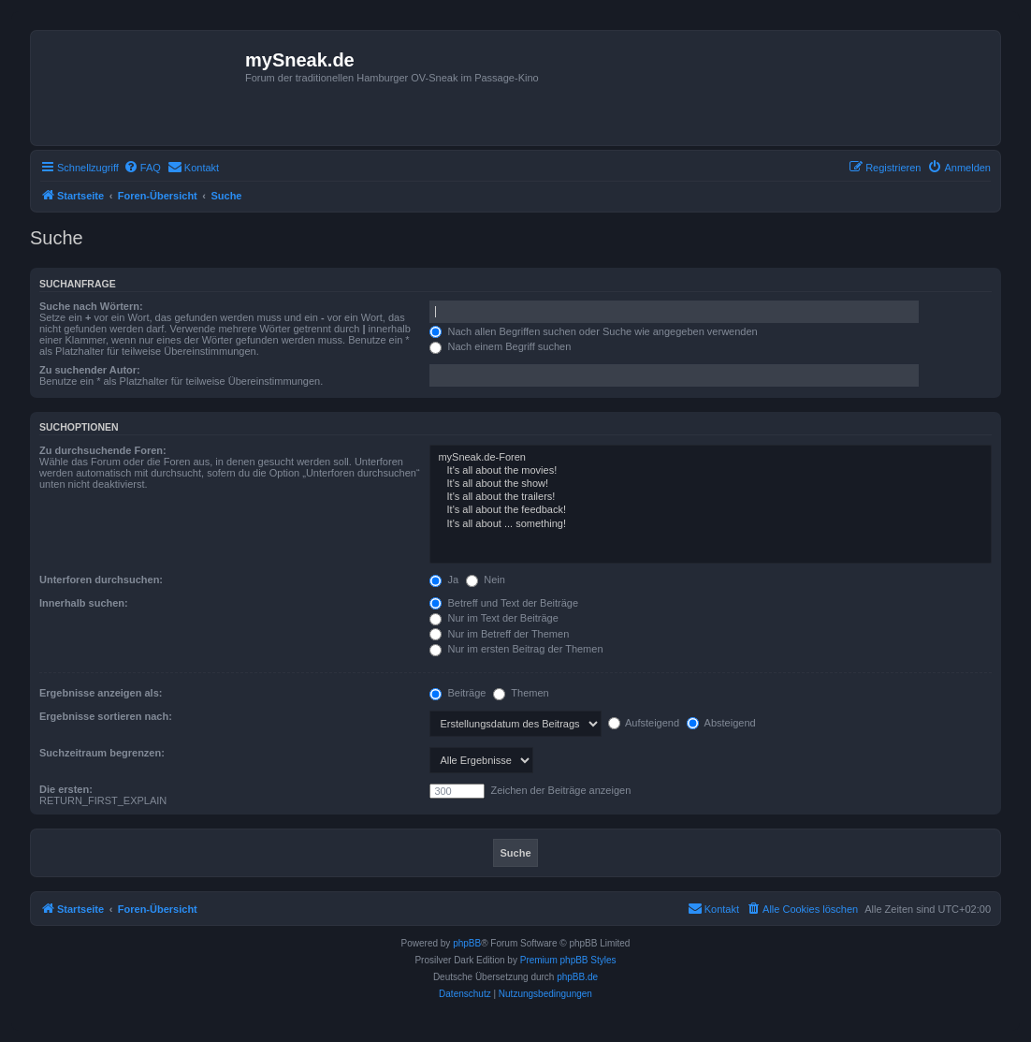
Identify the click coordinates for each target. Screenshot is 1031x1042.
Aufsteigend (644, 722)
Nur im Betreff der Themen (499, 633)
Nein (485, 579)
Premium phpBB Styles (568, 960)
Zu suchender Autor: (89, 369)
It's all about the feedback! (710, 510)
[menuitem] (142, 167)
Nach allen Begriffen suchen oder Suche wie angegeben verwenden (593, 331)
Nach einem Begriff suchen (500, 346)
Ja (443, 579)
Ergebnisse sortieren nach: (105, 716)
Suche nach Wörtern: (91, 306)
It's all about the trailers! (710, 497)
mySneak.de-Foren (710, 457)
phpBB (467, 943)
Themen (520, 692)
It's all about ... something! (710, 524)
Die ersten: (66, 789)
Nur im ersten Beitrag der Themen (516, 648)
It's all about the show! (710, 484)
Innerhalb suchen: (83, 603)
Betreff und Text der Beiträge (503, 603)
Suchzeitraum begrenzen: (102, 752)
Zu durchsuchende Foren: (103, 450)
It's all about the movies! (710, 470)
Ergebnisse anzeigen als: (100, 692)
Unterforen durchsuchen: (101, 579)
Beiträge (457, 692)
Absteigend (721, 722)
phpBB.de (577, 977)
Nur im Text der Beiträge (493, 618)
